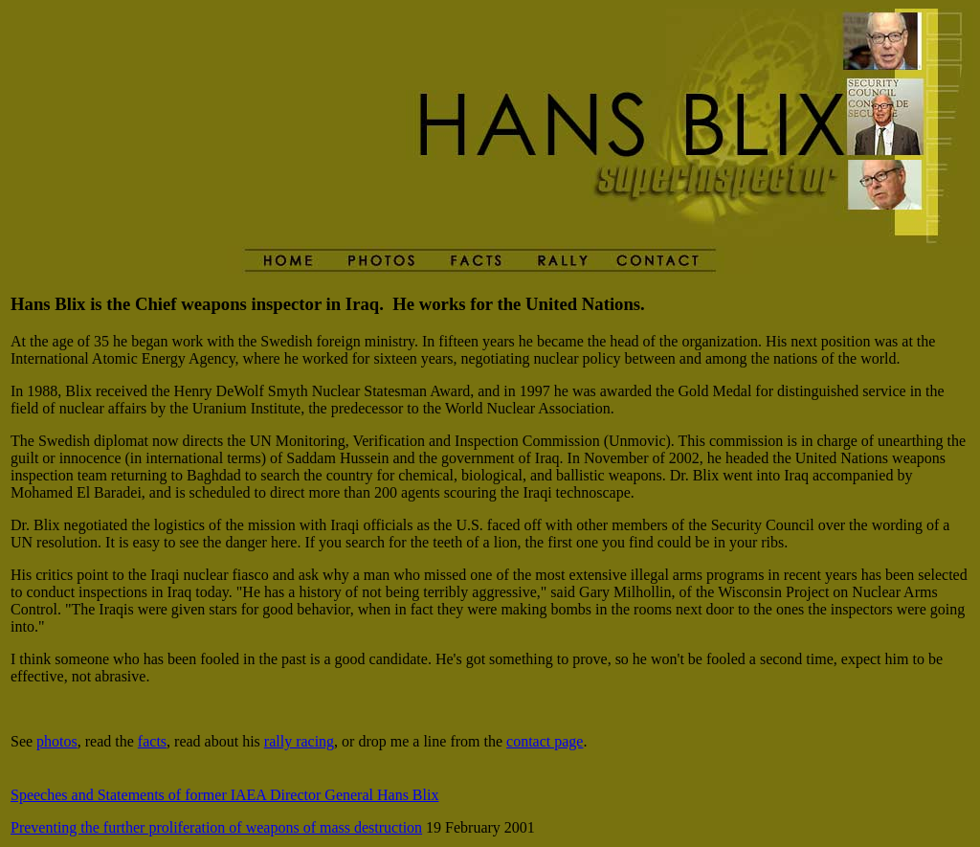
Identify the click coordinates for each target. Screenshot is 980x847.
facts (152, 741)
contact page (544, 741)
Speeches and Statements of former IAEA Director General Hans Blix (224, 795)
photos (57, 741)
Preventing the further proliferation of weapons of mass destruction (216, 827)
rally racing (299, 741)
